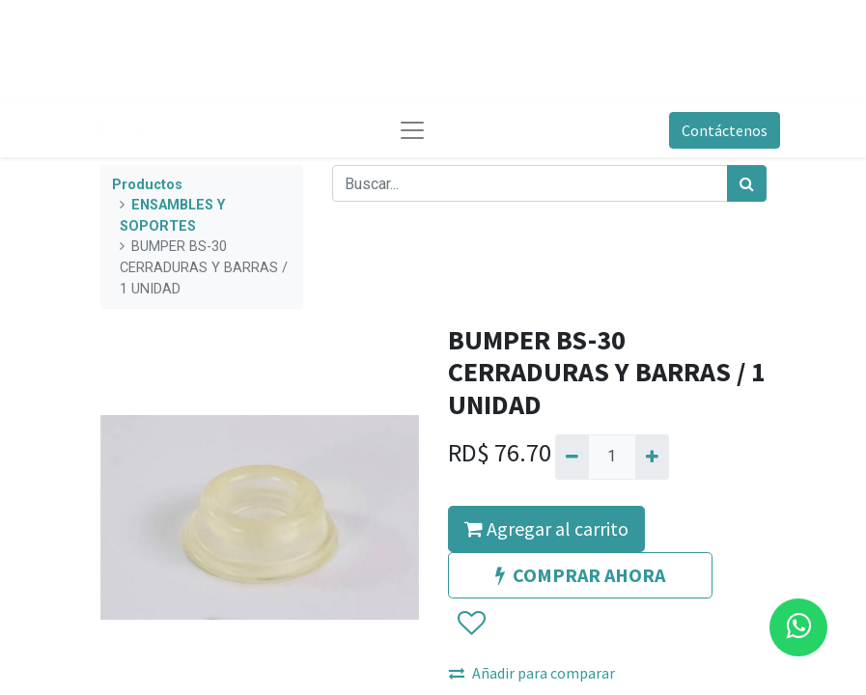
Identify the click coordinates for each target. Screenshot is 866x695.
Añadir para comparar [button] (532, 672)
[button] (470, 623)
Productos (147, 185)
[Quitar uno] (572, 456)
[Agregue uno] (652, 456)
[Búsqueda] (747, 183)
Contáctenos (725, 130)
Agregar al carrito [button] (546, 528)
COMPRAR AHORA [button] (580, 575)
